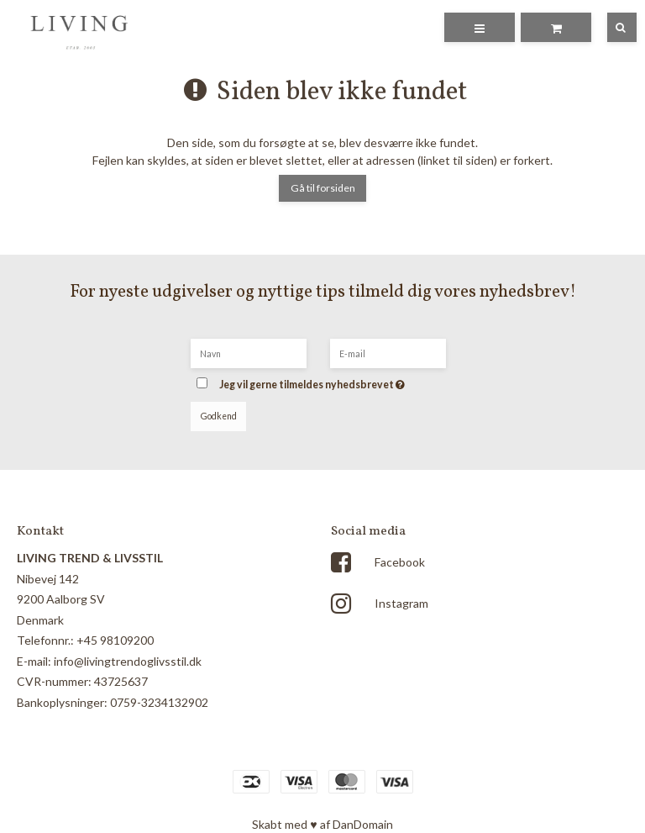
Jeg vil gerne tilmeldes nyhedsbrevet (336, 379)
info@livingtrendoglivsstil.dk (128, 661)
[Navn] (249, 352)
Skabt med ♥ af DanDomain (322, 824)
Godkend (219, 416)
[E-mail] (388, 352)
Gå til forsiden (323, 188)
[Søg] (610, 27)
